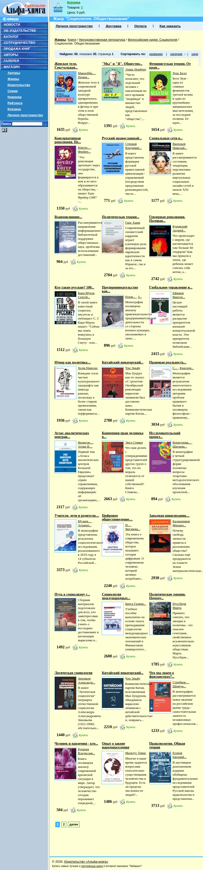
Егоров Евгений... (180, 755)
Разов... (130, 297)
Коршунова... (182, 442)
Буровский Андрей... (180, 228)
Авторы (14, 73)
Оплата (140, 26)
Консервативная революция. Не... (68, 140)
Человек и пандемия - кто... (76, 743)
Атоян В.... (85, 446)
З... (140, 297)
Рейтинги (15, 103)
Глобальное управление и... (170, 287)
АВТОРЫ (11, 55)
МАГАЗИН (12, 67)
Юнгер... (84, 147)
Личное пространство (25, 115)
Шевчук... (179, 686)
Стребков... (181, 682)
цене (194, 54)
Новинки (15, 97)
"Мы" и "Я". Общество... (122, 64)
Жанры (13, 79)
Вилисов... (85, 442)
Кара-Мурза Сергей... (86, 295)
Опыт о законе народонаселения (115, 745)
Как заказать (170, 26)
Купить (83, 130)
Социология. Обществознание (77, 43)
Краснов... (187, 368)
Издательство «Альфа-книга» (86, 861)
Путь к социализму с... (72, 594)
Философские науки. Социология (152, 40)
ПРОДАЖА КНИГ (17, 49)
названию (156, 54)
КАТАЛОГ (11, 36)
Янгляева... (132, 529)
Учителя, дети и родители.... (77, 516)
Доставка (113, 26)
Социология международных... (116, 596)
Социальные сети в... (166, 138)
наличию (176, 54)
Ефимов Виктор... (179, 295)
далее (73, 824)
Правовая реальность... (167, 362)
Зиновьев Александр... (86, 680)
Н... (128, 525)
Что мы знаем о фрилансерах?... (161, 675)
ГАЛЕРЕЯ (11, 61)
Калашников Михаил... (181, 523)
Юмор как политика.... (73, 362)
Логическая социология (73, 673)
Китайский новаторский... (122, 362)
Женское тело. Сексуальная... (66, 65)
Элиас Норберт (135, 69)
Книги (72, 40)
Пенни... (83, 77)
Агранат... (84, 525)
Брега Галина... (135, 604)
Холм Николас (88, 368)
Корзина (14, 109)
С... (175, 368)
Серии (13, 91)
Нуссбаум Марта (179, 606)
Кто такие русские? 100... (74, 287)
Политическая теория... (120, 217)
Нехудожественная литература (102, 40)
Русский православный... (122, 138)
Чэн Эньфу (132, 368)
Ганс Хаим (132, 222)
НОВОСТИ (12, 24)
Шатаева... (180, 446)
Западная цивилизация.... (169, 516)
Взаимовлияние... (68, 217)
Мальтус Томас (135, 753)
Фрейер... (84, 151)
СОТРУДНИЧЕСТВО (19, 43)
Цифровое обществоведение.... (117, 517)
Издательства (19, 85)
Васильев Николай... (180, 146)
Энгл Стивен (134, 442)
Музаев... (84, 521)
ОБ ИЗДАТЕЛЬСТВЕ (20, 30)
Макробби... (86, 73)
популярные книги (92, 866)
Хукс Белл (180, 73)
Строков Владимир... (133, 146)
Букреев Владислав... (86, 751)
